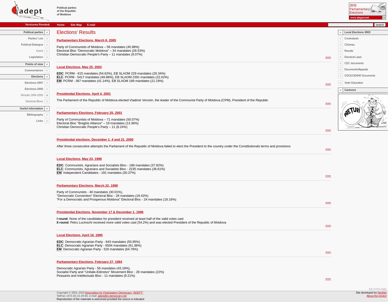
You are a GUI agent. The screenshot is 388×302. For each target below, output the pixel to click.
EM (59, 81)
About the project (377, 295)
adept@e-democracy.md (112, 295)
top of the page (378, 288)
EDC (60, 73)
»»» (328, 57)
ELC (60, 77)
